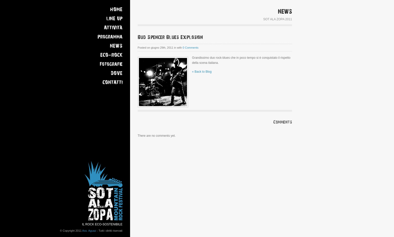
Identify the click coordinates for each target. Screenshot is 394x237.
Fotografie (111, 64)
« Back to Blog (202, 71)
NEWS (116, 46)
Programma (109, 37)
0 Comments (190, 47)
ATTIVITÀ (113, 28)
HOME (116, 9)
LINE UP (114, 19)
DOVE (116, 73)
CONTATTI (112, 82)
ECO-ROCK (111, 55)
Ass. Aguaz (89, 230)
